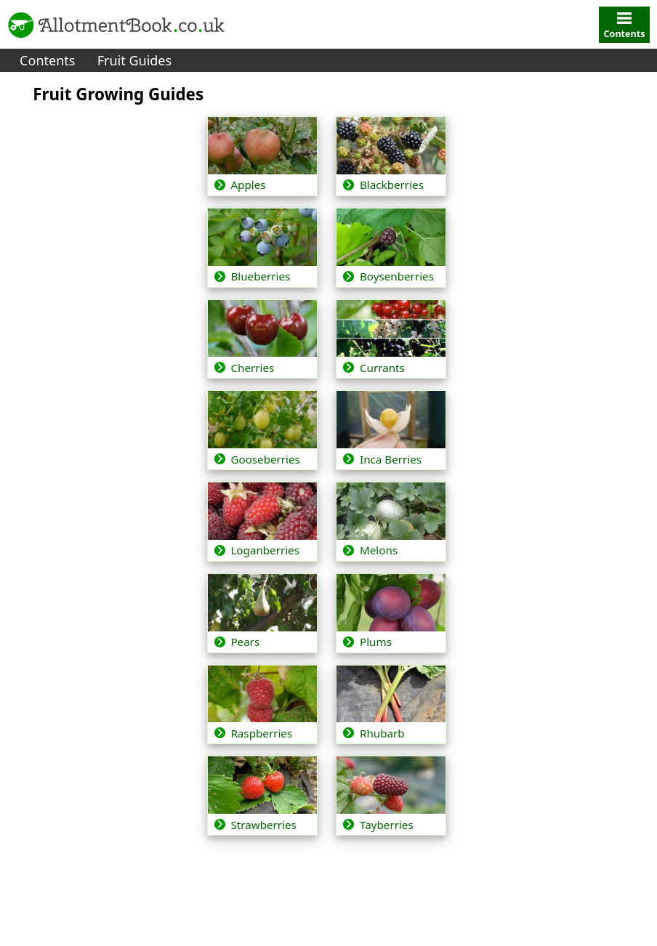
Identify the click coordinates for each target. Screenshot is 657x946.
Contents (47, 60)
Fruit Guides (134, 60)
